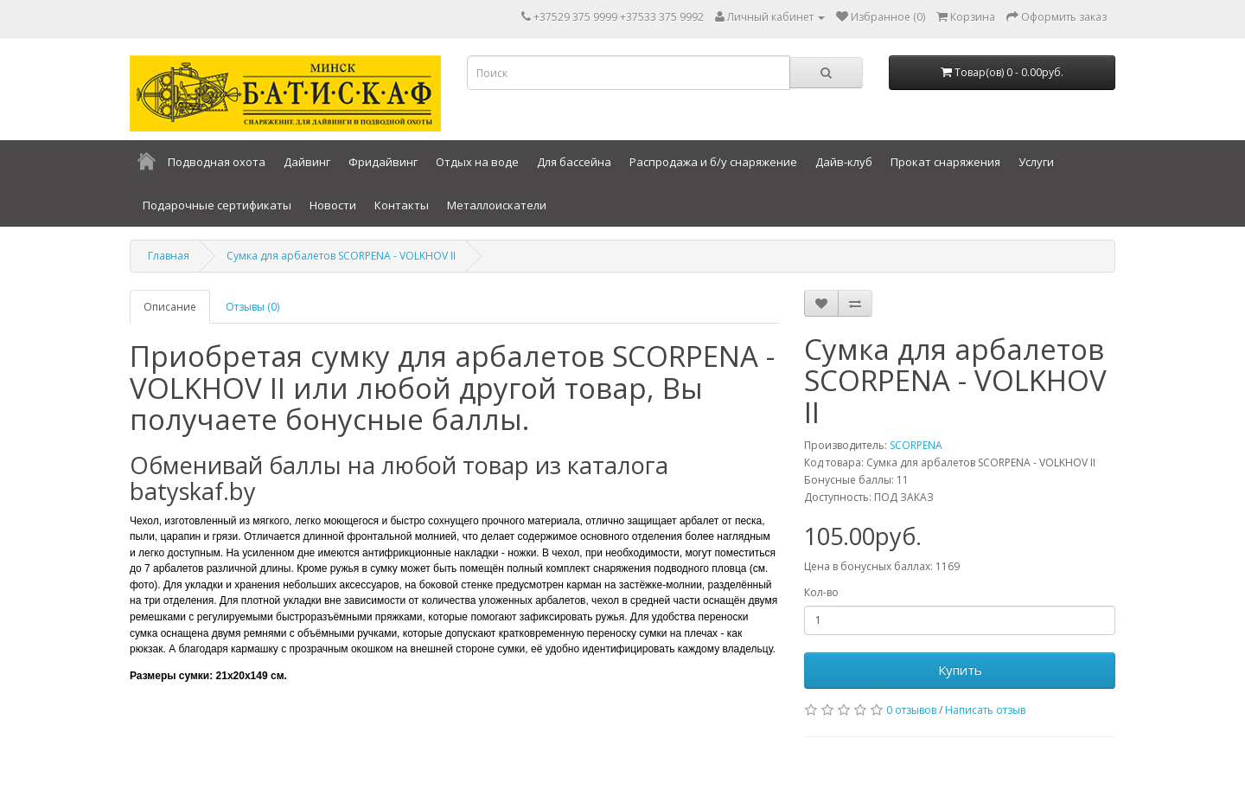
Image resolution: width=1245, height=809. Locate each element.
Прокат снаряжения (945, 162)
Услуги (1036, 162)
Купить (960, 669)
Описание (170, 306)
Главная (168, 255)
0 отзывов (911, 710)
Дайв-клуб (843, 162)
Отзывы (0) (252, 306)
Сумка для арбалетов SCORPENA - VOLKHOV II (341, 255)
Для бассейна (574, 162)
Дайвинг (307, 162)
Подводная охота (216, 162)
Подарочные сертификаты (217, 205)
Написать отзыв (985, 710)
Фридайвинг (383, 162)
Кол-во (821, 592)
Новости (333, 205)
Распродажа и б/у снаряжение (713, 162)
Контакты (401, 205)
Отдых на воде (477, 162)
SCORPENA (916, 445)
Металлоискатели (496, 205)
